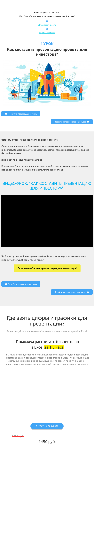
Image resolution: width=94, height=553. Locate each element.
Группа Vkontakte (47, 33)
